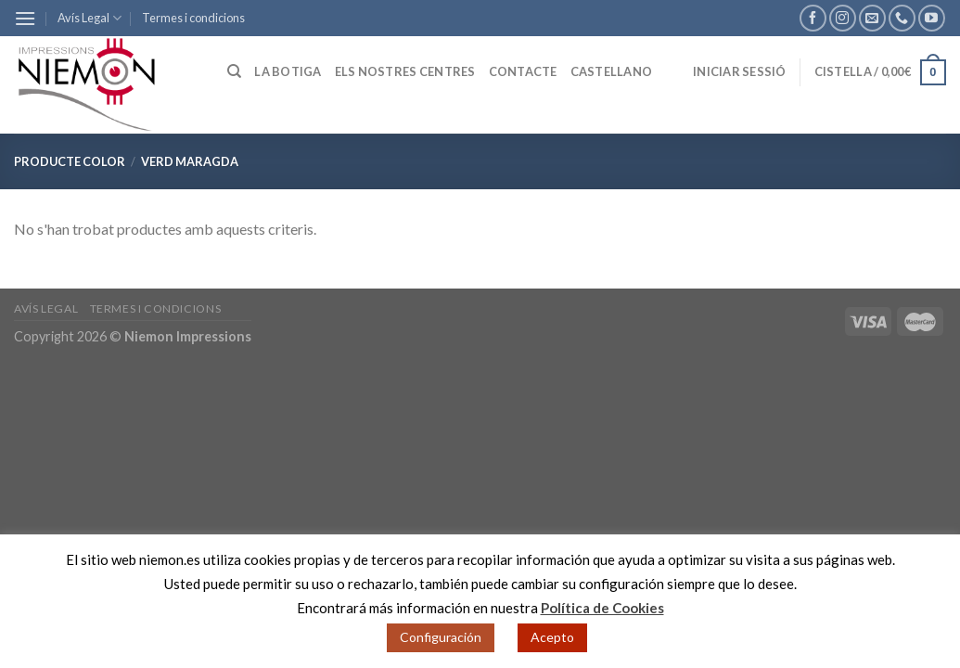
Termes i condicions (193, 17)
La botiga (287, 71)
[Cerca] (234, 71)
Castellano (611, 71)
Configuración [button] (440, 637)
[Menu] (25, 18)
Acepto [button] (552, 637)
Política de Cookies (602, 607)
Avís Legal (90, 18)
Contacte (523, 71)
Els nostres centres (405, 71)
